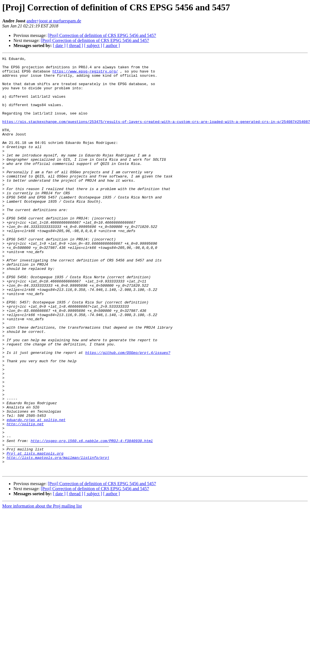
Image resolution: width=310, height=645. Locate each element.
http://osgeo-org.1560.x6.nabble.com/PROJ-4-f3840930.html (91, 517)
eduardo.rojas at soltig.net (36, 492)
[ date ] (59, 45)
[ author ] (111, 45)
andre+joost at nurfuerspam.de (54, 20)
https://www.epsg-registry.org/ (85, 74)
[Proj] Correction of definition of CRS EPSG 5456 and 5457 (102, 35)
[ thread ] (75, 45)
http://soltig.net (25, 497)
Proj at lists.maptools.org (35, 533)
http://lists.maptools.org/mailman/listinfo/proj (58, 538)
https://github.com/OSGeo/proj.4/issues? (127, 412)
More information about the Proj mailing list (42, 589)
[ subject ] (93, 45)
